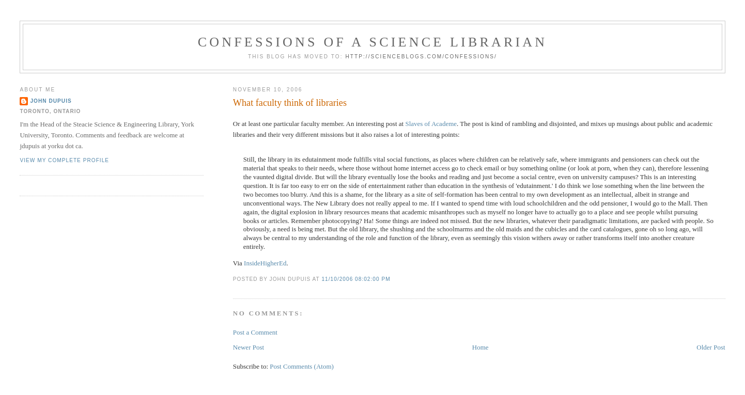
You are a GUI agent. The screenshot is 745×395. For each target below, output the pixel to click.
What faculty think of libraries (290, 103)
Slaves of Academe (431, 124)
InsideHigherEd (265, 263)
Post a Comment (255, 332)
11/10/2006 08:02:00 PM (355, 279)
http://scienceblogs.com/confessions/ (421, 56)
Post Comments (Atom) (302, 366)
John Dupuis (50, 101)
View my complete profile (64, 160)
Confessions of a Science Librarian (373, 42)
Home (480, 347)
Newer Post (248, 347)
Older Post (710, 347)
